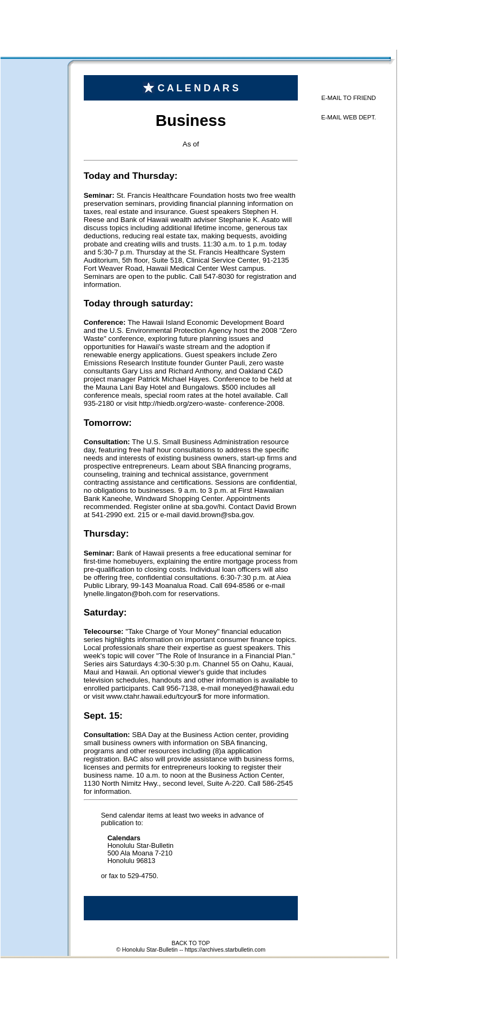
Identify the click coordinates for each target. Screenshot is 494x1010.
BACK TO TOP (191, 943)
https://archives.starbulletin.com (225, 949)
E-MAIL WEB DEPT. (348, 117)
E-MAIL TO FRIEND (348, 98)
